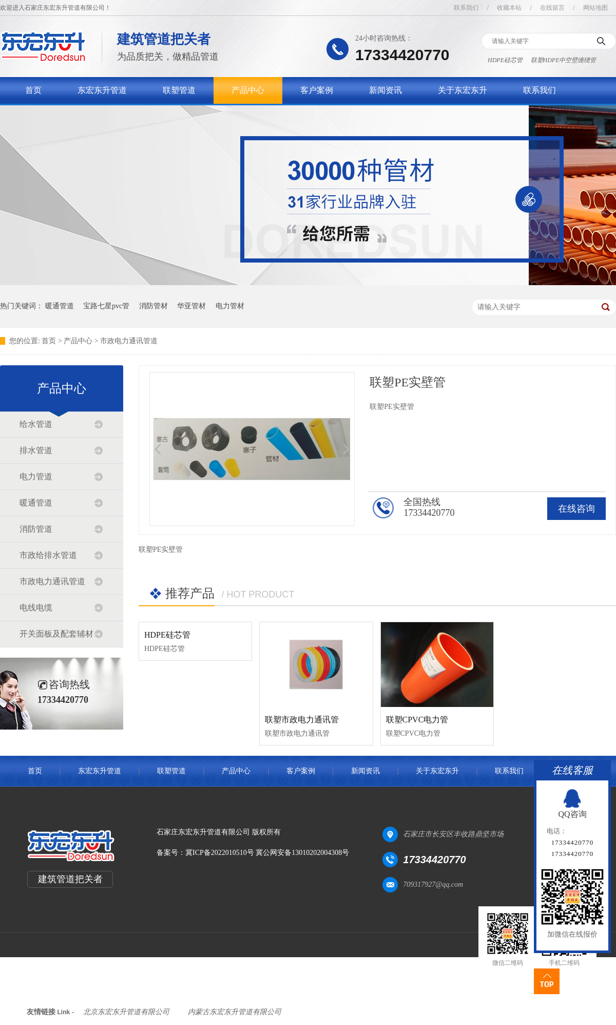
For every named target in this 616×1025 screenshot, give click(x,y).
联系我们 (466, 7)
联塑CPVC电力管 (417, 719)
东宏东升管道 (102, 90)
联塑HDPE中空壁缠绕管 (563, 60)
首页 (33, 90)
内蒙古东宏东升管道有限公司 (234, 1012)
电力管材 (230, 306)
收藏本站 (509, 7)
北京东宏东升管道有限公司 (126, 1012)
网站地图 (595, 7)
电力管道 (36, 476)
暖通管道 (59, 306)
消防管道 (36, 529)
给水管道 (36, 424)
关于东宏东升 (462, 90)
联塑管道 (179, 90)
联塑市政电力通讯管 (302, 719)
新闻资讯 (385, 90)
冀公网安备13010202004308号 (302, 852)
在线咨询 (576, 509)
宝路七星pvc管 (106, 306)
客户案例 (316, 90)
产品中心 (248, 90)
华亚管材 (191, 306)
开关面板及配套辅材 (56, 633)
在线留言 (552, 7)
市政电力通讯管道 (129, 341)
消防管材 (153, 306)
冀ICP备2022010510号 (219, 852)
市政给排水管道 (48, 555)
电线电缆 (36, 607)
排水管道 (36, 450)
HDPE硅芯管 (505, 60)
